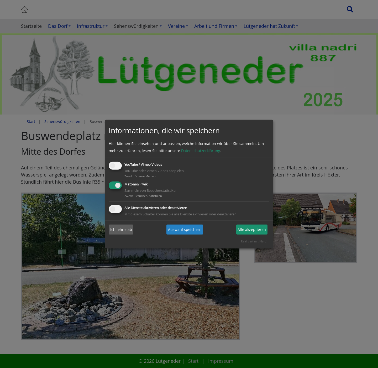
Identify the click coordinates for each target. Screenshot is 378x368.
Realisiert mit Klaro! (254, 241)
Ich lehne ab (121, 229)
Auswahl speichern (185, 229)
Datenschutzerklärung (200, 150)
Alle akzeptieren (252, 229)
